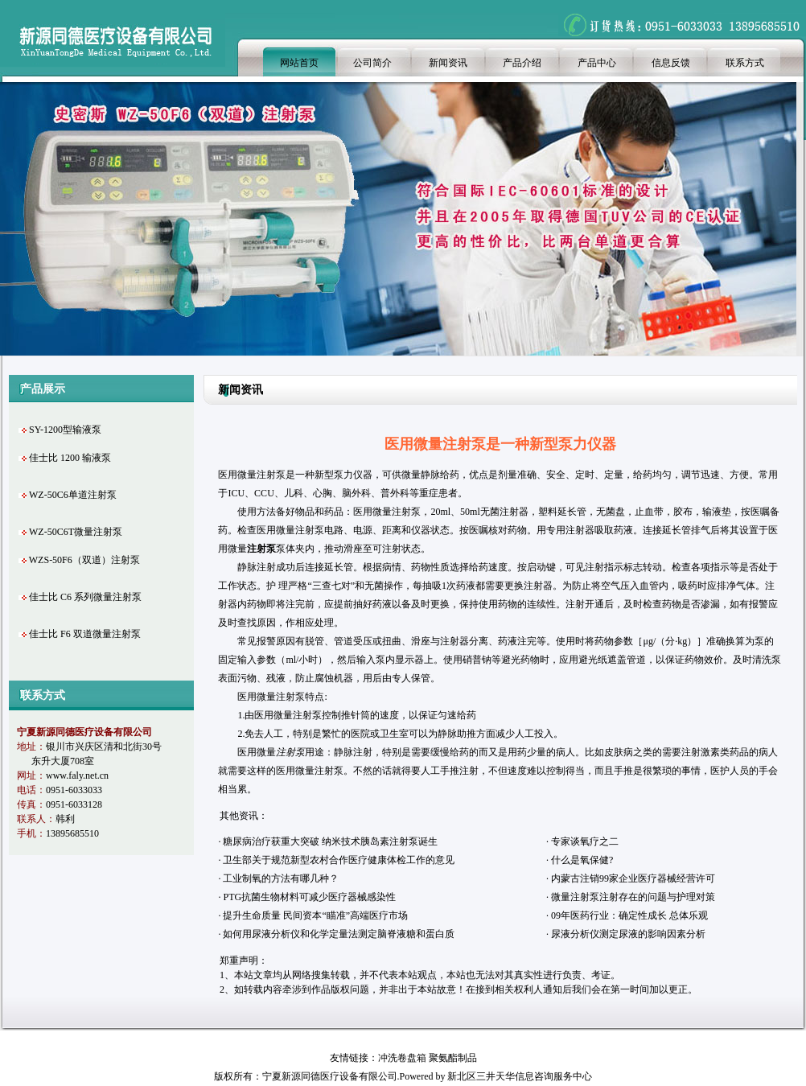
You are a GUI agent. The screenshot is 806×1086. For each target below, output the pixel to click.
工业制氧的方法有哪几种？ (281, 878)
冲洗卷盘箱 (402, 1057)
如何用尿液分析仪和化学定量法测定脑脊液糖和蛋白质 (338, 934)
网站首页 (299, 62)
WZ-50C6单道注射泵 (73, 494)
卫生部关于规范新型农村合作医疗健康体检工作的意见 (338, 860)
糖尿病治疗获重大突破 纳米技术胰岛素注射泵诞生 (330, 841)
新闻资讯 (448, 62)
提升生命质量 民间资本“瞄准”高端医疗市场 (315, 915)
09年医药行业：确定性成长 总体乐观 (630, 915)
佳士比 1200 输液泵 (70, 457)
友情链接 (349, 1057)
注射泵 (290, 696)
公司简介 (372, 62)
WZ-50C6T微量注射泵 (75, 531)
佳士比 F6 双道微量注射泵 (85, 634)
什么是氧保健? (582, 860)
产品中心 (597, 62)
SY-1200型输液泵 (65, 429)
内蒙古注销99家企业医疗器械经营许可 (633, 878)
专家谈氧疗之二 (585, 841)
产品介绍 (522, 62)
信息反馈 (671, 62)
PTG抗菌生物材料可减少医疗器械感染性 (309, 897)
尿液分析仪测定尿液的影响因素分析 (628, 934)
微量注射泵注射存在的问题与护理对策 (633, 897)
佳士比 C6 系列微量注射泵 (85, 597)
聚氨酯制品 (453, 1057)
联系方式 (745, 62)
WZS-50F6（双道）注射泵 (84, 560)
